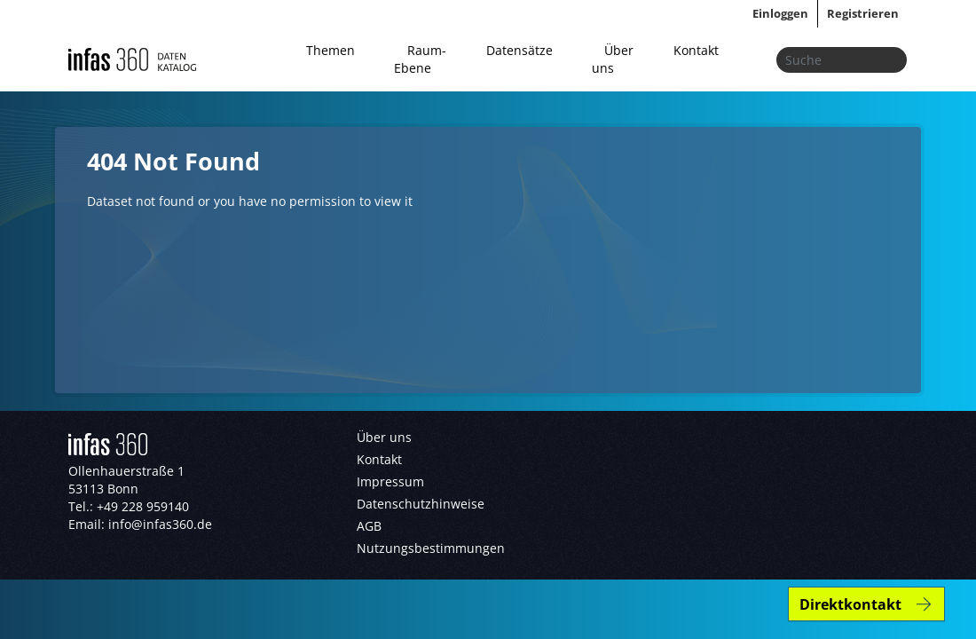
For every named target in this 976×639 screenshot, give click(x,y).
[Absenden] (888, 60)
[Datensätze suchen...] (841, 60)
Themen (330, 50)
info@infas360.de (160, 524)
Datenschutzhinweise (420, 503)
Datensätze (519, 50)
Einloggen (780, 13)
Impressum (390, 481)
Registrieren (863, 13)
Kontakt (696, 50)
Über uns (613, 59)
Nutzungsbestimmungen (431, 548)
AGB (369, 525)
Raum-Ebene (419, 59)
